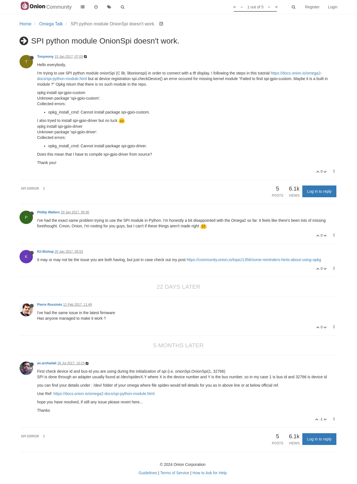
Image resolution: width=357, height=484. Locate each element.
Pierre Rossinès (49, 305)
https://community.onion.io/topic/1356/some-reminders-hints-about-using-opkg (254, 259)
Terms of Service (174, 473)
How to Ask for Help (209, 473)
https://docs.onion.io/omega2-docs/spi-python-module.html (104, 393)
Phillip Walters (48, 212)
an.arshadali (46, 363)
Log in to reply (319, 191)
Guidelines (148, 473)
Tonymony (45, 57)
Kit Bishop (45, 252)
